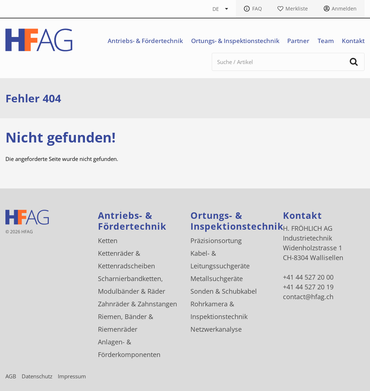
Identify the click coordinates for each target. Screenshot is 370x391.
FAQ (257, 8)
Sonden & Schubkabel (223, 291)
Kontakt (353, 40)
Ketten (107, 240)
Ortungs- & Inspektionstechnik (235, 40)
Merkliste (296, 8)
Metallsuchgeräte (216, 278)
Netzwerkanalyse (216, 329)
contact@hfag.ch (308, 296)
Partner (298, 40)
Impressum (72, 376)
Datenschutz (37, 376)
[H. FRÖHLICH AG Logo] (38, 40)
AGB (10, 376)
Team (326, 40)
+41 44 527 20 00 (308, 277)
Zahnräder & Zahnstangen (137, 303)
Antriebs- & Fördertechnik (145, 40)
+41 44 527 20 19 (308, 286)
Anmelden (344, 8)
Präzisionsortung (216, 240)
